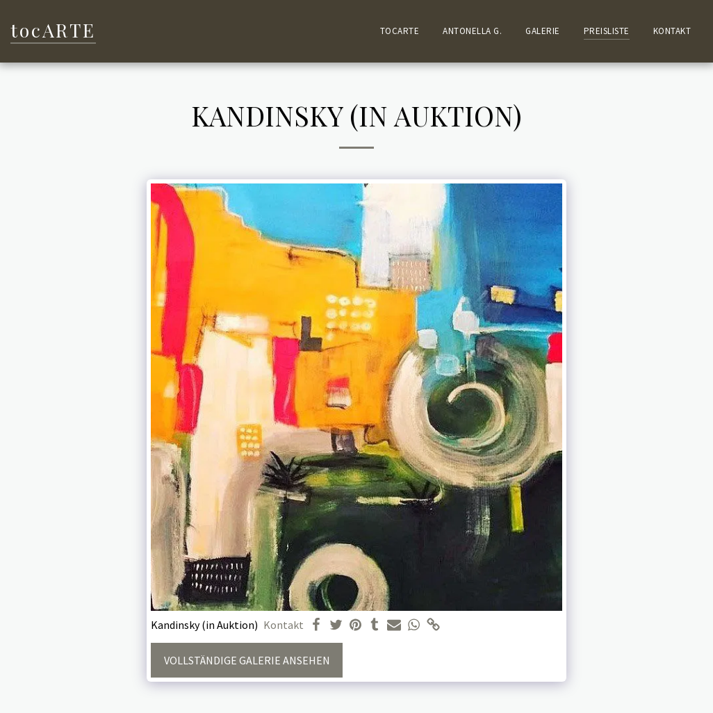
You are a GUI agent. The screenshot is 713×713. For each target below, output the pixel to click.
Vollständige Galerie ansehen (247, 660)
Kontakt (283, 625)
